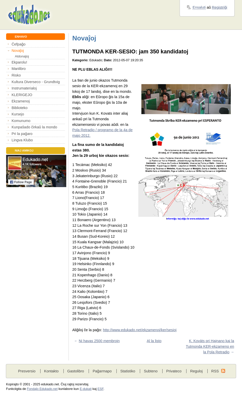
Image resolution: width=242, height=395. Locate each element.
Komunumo (20, 121)
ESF (100, 389)
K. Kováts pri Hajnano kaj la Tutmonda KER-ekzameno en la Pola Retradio (210, 346)
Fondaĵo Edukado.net (42, 389)
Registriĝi (219, 7)
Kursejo (17, 114)
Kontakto (51, 371)
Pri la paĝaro (21, 134)
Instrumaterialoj (24, 88)
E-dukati (86, 389)
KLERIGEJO (21, 95)
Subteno (151, 371)
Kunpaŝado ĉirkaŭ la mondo (34, 127)
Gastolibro (75, 371)
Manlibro (18, 69)
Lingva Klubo (22, 140)
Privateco (173, 371)
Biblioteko (19, 108)
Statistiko (127, 371)
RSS (215, 371)
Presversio (26, 371)
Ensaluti (199, 7)
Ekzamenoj (20, 101)
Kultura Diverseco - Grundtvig (35, 82)
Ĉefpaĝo (18, 44)
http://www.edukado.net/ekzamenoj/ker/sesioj (140, 330)
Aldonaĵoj (22, 56)
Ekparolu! (19, 62)
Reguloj (196, 371)
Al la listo (154, 341)
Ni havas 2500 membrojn (99, 341)
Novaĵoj (17, 51)
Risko (16, 75)
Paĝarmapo (102, 371)
